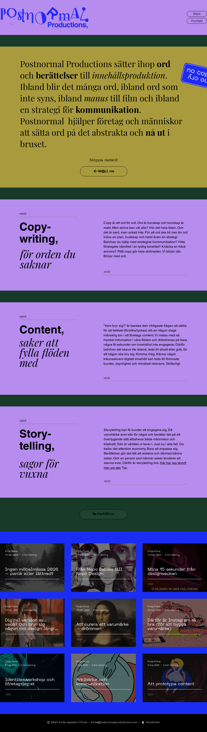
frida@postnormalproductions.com (114, 722)
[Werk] (197, 14)
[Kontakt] (197, 21)
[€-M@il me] (103, 171)
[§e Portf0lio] (103, 514)
